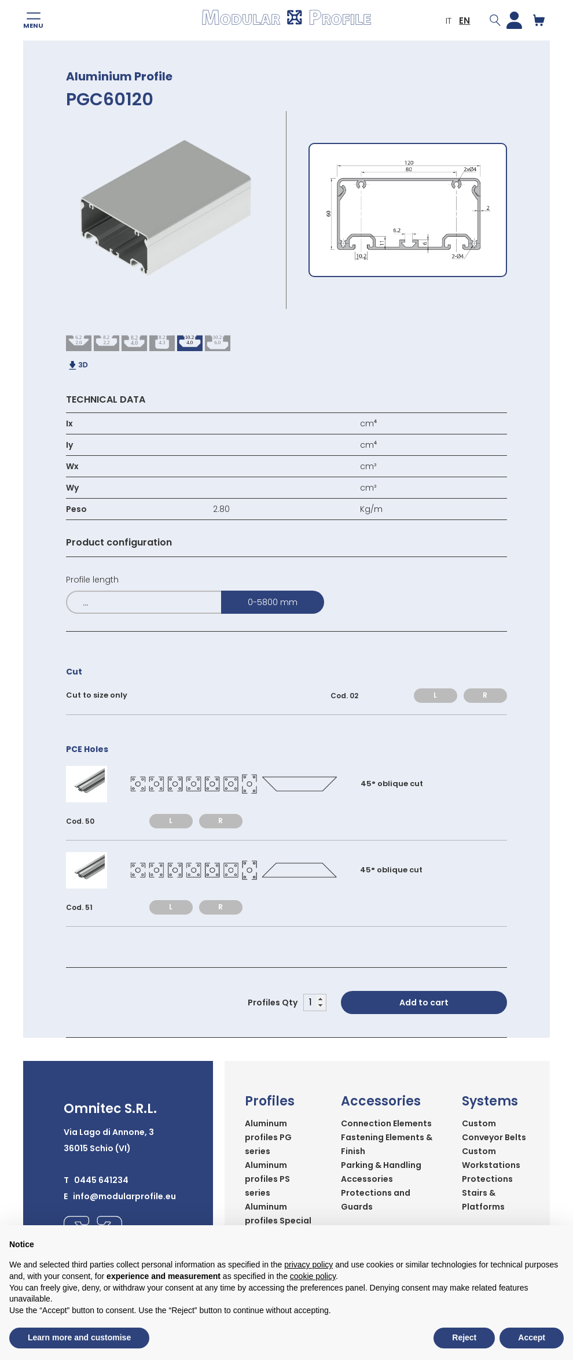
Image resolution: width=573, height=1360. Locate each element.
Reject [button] (464, 1337)
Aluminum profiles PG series (268, 1137)
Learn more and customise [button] (79, 1337)
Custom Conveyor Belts (494, 1130)
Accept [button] (531, 1337)
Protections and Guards (375, 1199)
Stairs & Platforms (483, 1199)
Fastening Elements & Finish (386, 1144)
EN (464, 20)
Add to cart (424, 1002)
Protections (487, 1179)
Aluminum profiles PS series (267, 1179)
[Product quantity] (314, 1002)
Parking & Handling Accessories (381, 1172)
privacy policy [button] (308, 1264)
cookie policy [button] (313, 1276)
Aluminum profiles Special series (278, 1220)
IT (448, 20)
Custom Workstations (491, 1158)
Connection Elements (386, 1123)
